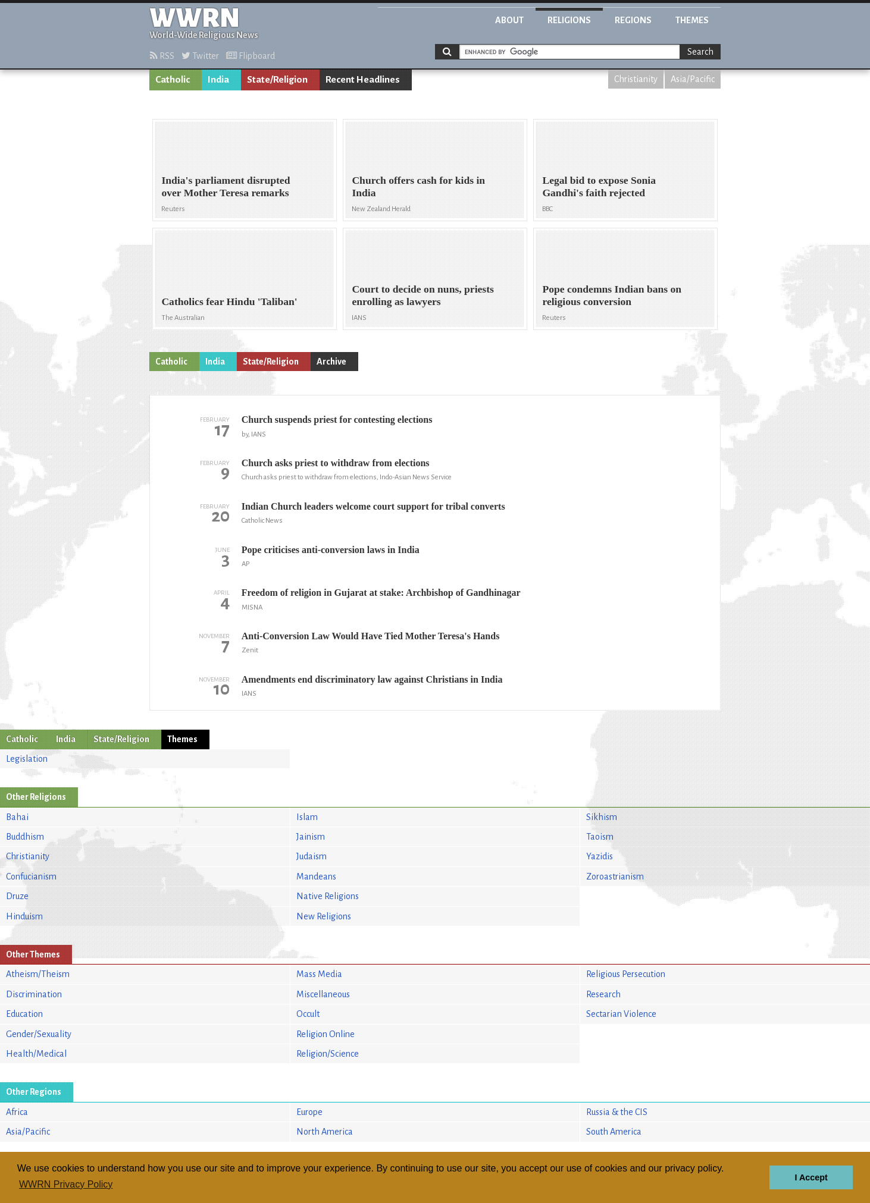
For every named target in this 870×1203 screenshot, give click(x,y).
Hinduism (24, 916)
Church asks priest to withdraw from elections (336, 463)
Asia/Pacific (693, 79)
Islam (307, 817)
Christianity (636, 79)
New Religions (323, 916)
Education (24, 1014)
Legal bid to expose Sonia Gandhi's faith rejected (599, 186)
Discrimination (34, 994)
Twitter (200, 56)
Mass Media (319, 974)
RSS (162, 56)
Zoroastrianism (615, 876)
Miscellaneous (323, 994)
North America (324, 1131)
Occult (308, 1014)
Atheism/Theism (38, 974)
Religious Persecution (625, 974)
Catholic (172, 79)
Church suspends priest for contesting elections (337, 419)
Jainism (310, 836)
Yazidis (599, 856)
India (218, 79)
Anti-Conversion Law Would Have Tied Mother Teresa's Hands (371, 636)
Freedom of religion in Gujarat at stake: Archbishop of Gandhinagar (381, 593)
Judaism (311, 856)
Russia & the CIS (616, 1112)
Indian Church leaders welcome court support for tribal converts (373, 506)
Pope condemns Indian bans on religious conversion (611, 295)
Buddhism (25, 836)
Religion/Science (327, 1053)
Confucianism (31, 876)
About (509, 20)
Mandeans (316, 876)
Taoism (600, 836)
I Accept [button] (810, 1177)
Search (700, 51)
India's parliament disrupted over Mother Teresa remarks (225, 186)
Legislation (27, 759)
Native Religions (327, 896)
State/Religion (277, 79)
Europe (309, 1112)
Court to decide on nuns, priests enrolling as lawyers (423, 295)
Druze (17, 896)
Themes (692, 20)
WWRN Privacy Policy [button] (65, 1184)
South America (613, 1131)
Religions (569, 20)
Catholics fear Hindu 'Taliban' (229, 301)
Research (603, 994)
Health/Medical (36, 1053)
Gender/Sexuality (38, 1034)
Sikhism (601, 817)
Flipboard (250, 56)
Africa (17, 1112)
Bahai (17, 817)
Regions (633, 20)
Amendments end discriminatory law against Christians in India (372, 679)
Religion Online (325, 1034)
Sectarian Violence (621, 1014)
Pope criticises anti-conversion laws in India (331, 550)
